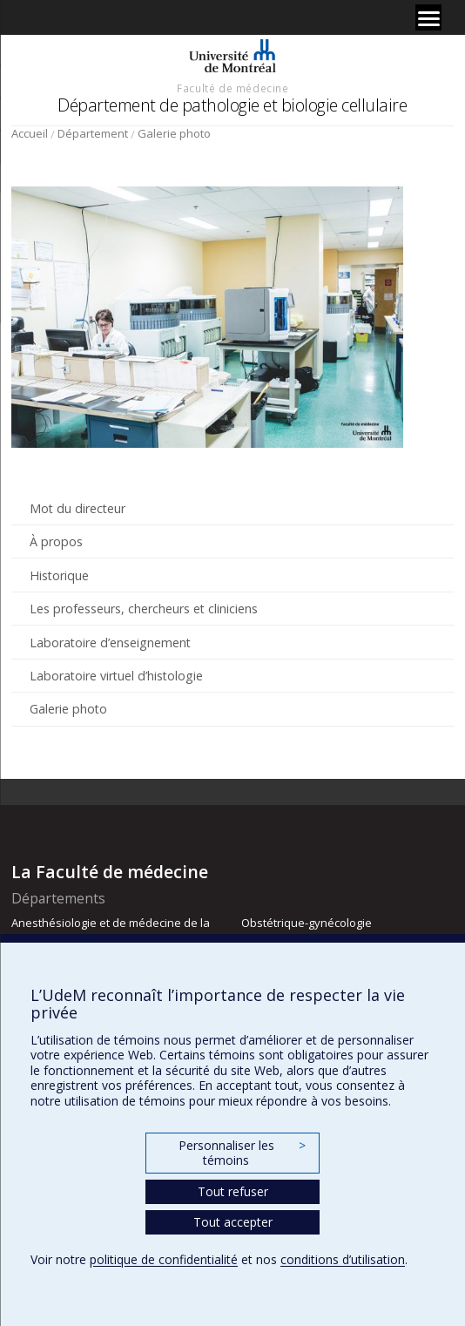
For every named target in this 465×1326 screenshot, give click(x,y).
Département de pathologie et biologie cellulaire (232, 105)
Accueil (29, 133)
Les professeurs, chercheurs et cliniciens (144, 608)
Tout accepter (233, 1222)
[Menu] (428, 17)
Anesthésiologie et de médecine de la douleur (110, 930)
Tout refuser (233, 1191)
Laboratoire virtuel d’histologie (116, 675)
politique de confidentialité (164, 1259)
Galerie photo (174, 133)
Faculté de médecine (232, 88)
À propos (56, 541)
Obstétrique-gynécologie (306, 922)
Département (92, 133)
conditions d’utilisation (342, 1259)
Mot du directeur (77, 508)
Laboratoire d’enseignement (110, 642)
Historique (59, 575)
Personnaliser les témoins (242, 1153)
